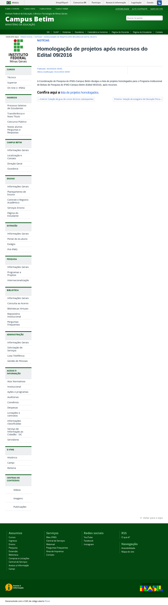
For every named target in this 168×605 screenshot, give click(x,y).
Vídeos (17, 489)
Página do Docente (120, 32)
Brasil (15, 2)
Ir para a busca (47, 9)
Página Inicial (26, 37)
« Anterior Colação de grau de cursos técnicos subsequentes (66, 99)
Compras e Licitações (19, 558)
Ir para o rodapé (63, 9)
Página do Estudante (142, 32)
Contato (159, 32)
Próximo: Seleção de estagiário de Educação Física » (138, 99)
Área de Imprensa (54, 551)
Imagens (18, 498)
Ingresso (13, 540)
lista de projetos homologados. (80, 92)
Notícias (38, 37)
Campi (12, 569)
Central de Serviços (18, 561)
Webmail (50, 544)
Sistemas (67, 32)
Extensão (13, 551)
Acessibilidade (122, 9)
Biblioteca (13, 554)
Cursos (12, 537)
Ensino (12, 544)
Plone (47, 601)
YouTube (157, 24)
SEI (48, 32)
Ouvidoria (79, 32)
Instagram (161, 24)
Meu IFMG (51, 537)
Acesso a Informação (19, 565)
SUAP (56, 32)
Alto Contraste (139, 9)
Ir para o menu (31, 9)
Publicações (19, 506)
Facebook (153, 24)
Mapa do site (156, 9)
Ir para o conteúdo (13, 9)
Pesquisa (13, 547)
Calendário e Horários (98, 32)
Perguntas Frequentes (57, 547)
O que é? (125, 537)
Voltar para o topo (153, 517)
